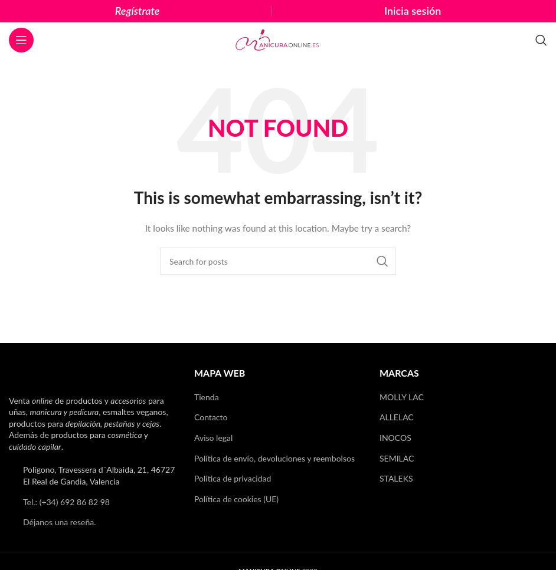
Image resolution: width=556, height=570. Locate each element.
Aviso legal (213, 438)
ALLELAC (397, 417)
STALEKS (396, 478)
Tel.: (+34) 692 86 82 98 (66, 502)
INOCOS (395, 438)
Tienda (206, 397)
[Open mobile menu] (21, 40)
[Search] (541, 40)
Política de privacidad (232, 478)
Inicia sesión (412, 10)
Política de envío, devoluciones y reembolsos (274, 458)
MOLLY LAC (402, 397)
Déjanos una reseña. (59, 522)
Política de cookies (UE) (236, 499)
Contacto (210, 417)
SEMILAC (397, 458)
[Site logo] (278, 39)
